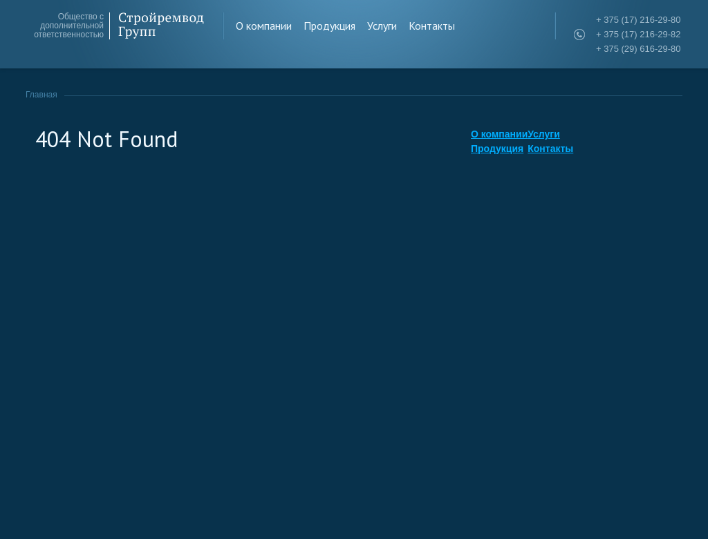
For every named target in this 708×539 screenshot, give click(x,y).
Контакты (432, 25)
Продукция (329, 25)
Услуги (382, 25)
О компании (264, 25)
